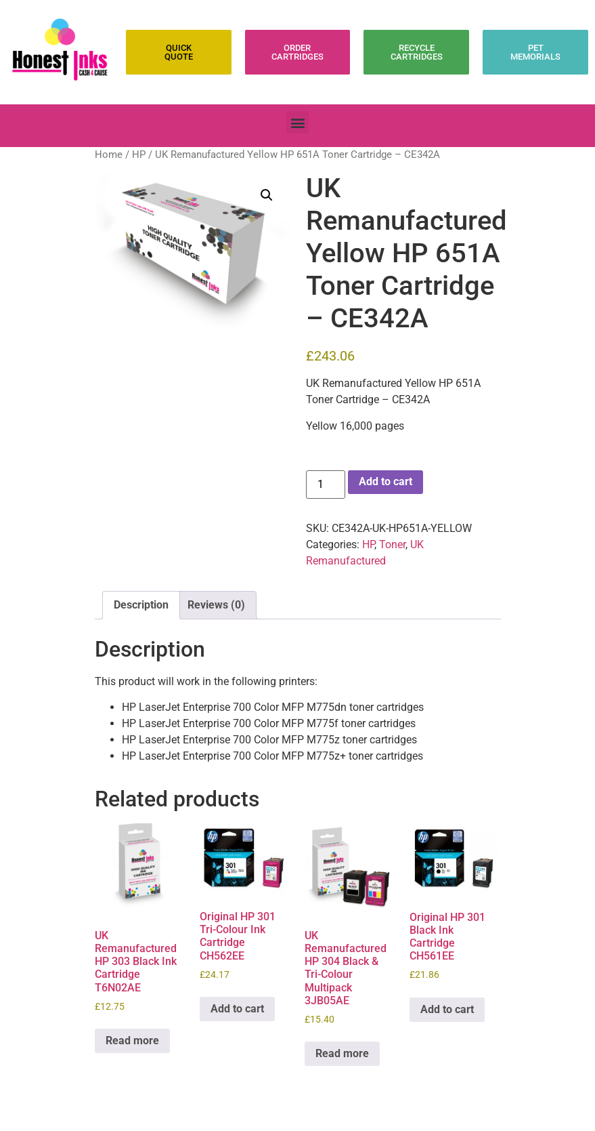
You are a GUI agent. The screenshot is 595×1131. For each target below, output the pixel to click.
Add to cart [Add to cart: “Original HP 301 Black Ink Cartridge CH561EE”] (447, 1009)
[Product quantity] (325, 484)
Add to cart (385, 481)
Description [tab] (141, 604)
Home (109, 154)
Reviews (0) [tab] (216, 604)
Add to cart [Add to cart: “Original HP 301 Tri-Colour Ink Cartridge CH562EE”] (237, 1008)
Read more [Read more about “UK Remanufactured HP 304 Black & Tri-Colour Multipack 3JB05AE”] (342, 1053)
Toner (392, 544)
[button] (297, 122)
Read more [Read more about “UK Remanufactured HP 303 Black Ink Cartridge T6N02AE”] (132, 1040)
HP (139, 154)
